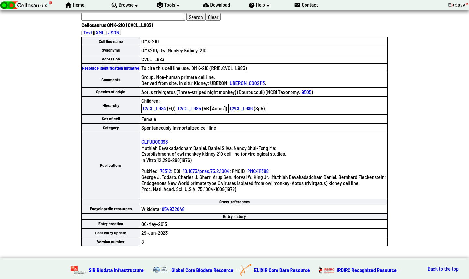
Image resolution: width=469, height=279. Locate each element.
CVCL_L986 (241, 108)
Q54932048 (173, 209)
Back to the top (443, 269)
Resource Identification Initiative (110, 68)
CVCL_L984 (154, 108)
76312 (165, 171)
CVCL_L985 (189, 108)
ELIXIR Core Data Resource (282, 270)
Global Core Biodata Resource (202, 270)
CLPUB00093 (154, 142)
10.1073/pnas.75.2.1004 (206, 171)
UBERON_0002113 (247, 83)
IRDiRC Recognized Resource (367, 270)
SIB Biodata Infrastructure (116, 270)
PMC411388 (258, 171)
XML (100, 32)
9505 (307, 92)
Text (87, 32)
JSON (113, 32)
